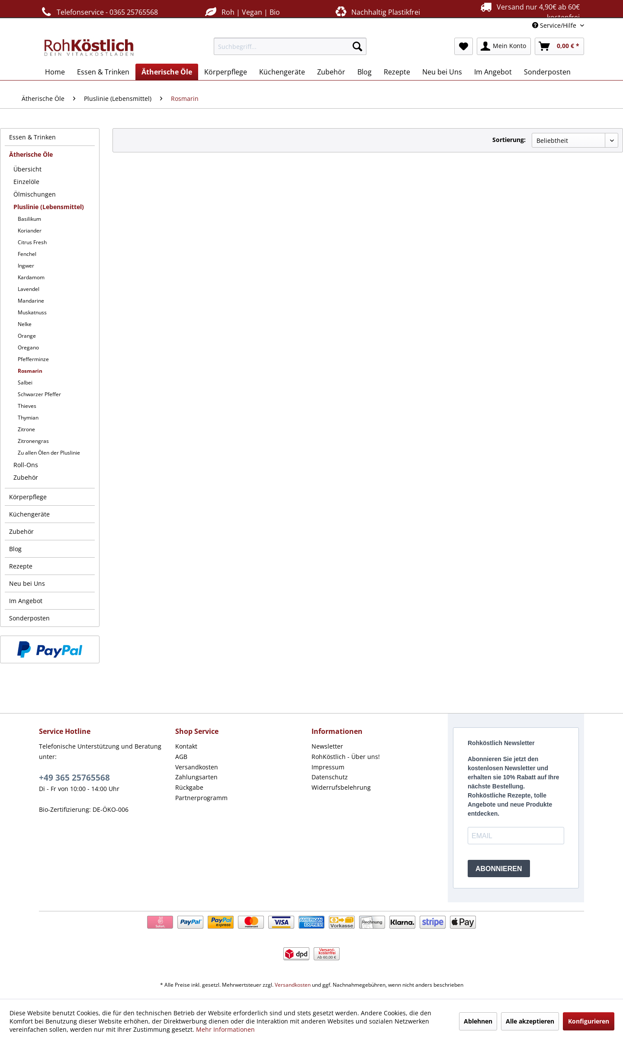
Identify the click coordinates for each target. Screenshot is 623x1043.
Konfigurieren (588, 1021)
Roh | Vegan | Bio (241, 11)
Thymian (28, 417)
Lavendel (28, 289)
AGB (181, 756)
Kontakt (186, 746)
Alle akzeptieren (530, 1021)
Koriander (30, 230)
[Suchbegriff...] (290, 46)
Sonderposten (29, 618)
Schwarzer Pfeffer (39, 394)
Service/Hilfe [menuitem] (555, 25)
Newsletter (327, 746)
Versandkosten (196, 767)
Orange (27, 335)
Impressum (328, 767)
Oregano (28, 347)
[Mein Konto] (504, 46)
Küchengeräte (29, 514)
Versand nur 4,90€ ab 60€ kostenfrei (528, 11)
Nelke (25, 324)
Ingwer (26, 265)
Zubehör (25, 477)
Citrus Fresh (32, 242)
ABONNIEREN (498, 868)
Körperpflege (28, 497)
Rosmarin (30, 371)
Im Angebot (25, 601)
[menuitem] (290, 46)
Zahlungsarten (196, 777)
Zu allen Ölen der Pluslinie (49, 452)
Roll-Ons (25, 465)
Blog (15, 549)
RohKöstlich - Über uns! (346, 756)
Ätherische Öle (31, 154)
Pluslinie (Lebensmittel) (48, 207)
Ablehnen (478, 1021)
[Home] (55, 72)
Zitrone (26, 429)
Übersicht (27, 169)
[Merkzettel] (463, 46)
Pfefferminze (33, 359)
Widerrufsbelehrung (341, 787)
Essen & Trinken (32, 137)
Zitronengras (33, 441)
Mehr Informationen (225, 1029)
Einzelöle (26, 182)
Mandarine (31, 300)
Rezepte (20, 566)
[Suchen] (357, 46)
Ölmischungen (34, 194)
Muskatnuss (32, 312)
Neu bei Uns (27, 583)
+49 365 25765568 (74, 777)
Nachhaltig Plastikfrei (377, 11)
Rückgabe (189, 787)
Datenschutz (330, 777)
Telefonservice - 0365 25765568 (98, 11)
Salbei (25, 382)
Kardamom (31, 277)
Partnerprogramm (201, 798)
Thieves (27, 406)
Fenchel (27, 254)
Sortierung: (509, 140)
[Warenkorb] (559, 46)
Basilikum (29, 219)
